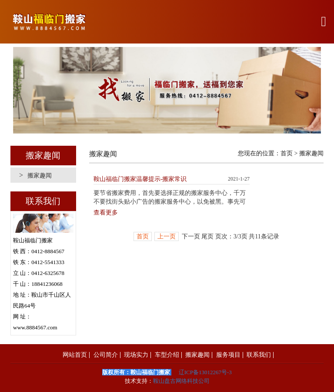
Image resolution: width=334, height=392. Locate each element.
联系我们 (259, 355)
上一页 (166, 236)
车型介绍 (167, 355)
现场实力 (136, 355)
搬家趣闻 (35, 175)
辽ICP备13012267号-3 (205, 372)
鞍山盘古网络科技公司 (181, 381)
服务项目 (228, 355)
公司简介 (106, 355)
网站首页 (75, 355)
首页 (287, 153)
